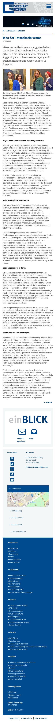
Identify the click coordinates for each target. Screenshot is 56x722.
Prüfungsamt (14, 617)
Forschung (13, 554)
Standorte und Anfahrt (17, 665)
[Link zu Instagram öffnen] (10, 459)
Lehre (11, 557)
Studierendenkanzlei (17, 619)
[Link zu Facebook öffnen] (10, 474)
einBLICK (21, 31)
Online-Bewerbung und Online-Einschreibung (27, 647)
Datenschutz (26, 718)
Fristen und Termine (17, 575)
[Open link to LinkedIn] (10, 469)
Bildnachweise (15, 695)
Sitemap (12, 692)
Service (12, 600)
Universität (13, 548)
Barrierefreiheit (41, 718)
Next (48, 21)
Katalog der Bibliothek (17, 649)
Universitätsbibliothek (17, 605)
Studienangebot (15, 578)
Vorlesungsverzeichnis (18, 644)
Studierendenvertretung (18, 622)
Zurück (48, 402)
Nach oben (13, 698)
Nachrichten (13, 581)
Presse (11, 668)
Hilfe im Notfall (15, 679)
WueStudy (13, 638)
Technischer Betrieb (17, 676)
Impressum (13, 718)
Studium (12, 551)
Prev (8, 21)
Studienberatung (15, 614)
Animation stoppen (44, 26)
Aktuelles (11, 31)
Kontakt (30, 453)
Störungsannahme (16, 674)
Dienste (12, 632)
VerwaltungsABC (15, 589)
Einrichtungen (14, 559)
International (14, 562)
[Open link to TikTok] (10, 464)
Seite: (10, 710)
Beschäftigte (14, 587)
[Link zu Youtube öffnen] (10, 479)
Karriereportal (14, 584)
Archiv (31, 439)
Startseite (13, 542)
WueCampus (14, 641)
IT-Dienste (13, 608)
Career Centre (14, 625)
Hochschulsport (15, 611)
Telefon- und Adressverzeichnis (22, 662)
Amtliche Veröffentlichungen (20, 592)
